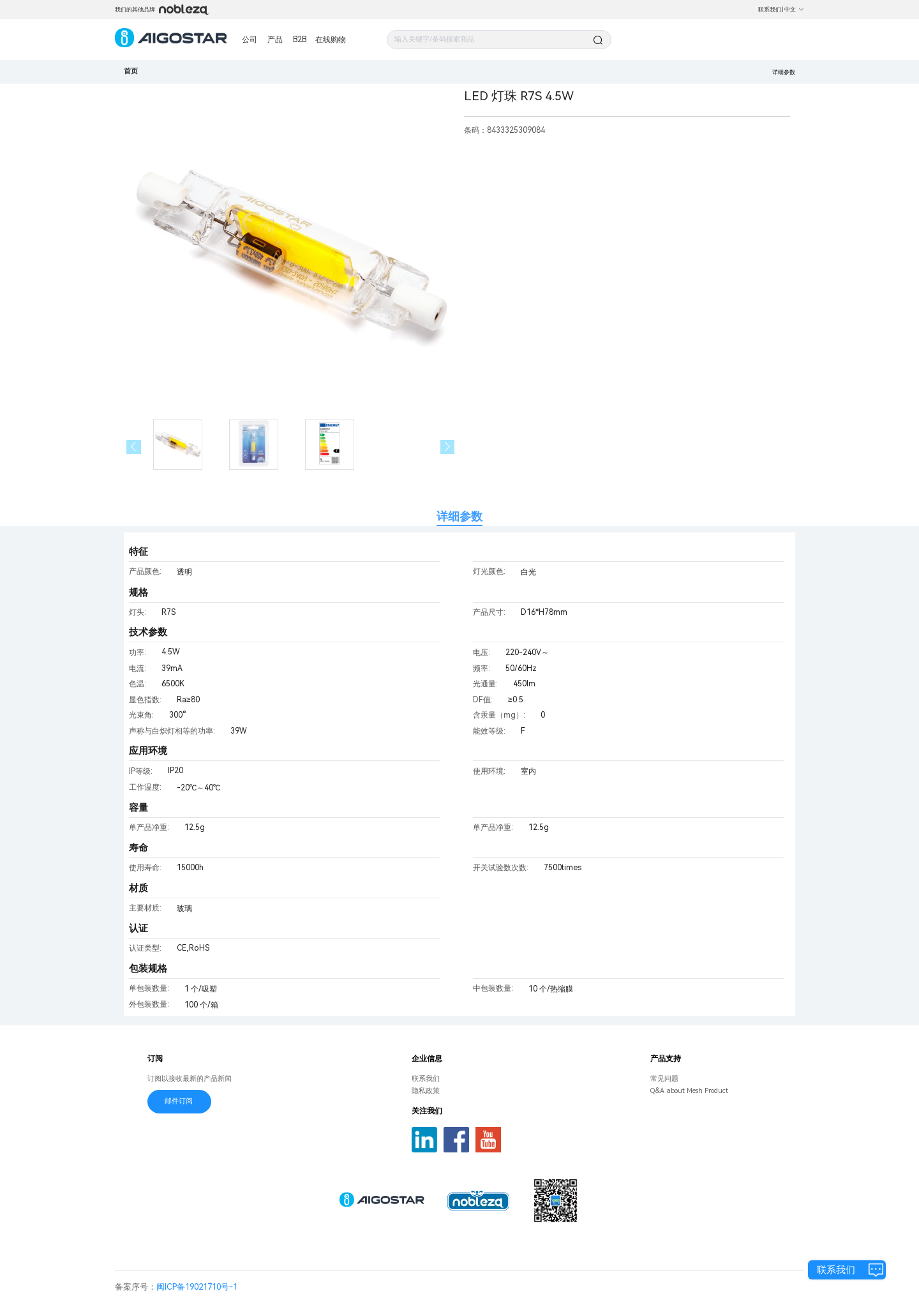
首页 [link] (131, 71)
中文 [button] (794, 9)
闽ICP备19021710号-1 (196, 1287)
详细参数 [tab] (459, 516)
